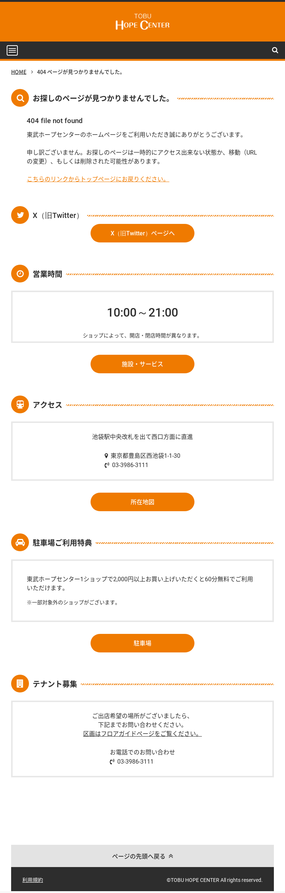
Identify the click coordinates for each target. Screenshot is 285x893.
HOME (18, 72)
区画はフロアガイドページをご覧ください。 (142, 733)
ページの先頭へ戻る (139, 856)
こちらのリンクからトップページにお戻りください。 (98, 179)
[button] (12, 50)
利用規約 (32, 880)
